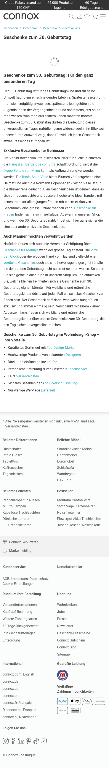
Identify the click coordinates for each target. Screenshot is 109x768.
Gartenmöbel (67, 455)
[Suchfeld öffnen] (71, 16)
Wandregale (66, 474)
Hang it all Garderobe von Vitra (32, 164)
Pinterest (29, 741)
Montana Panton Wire (73, 500)
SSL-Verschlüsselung (61, 383)
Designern (73, 355)
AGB (6, 579)
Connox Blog (67, 647)
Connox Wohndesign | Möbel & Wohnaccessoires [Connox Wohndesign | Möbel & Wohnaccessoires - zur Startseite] (21, 16)
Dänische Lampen (16, 519)
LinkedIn (21, 741)
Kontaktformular (69, 567)
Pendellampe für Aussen (21, 500)
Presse (62, 619)
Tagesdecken (13, 474)
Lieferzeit (48, 390)
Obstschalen (12, 449)
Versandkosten (27, 376)
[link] (95, 16)
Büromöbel (65, 461)
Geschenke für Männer (20, 250)
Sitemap (63, 654)
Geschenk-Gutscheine (73, 633)
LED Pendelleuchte (17, 525)
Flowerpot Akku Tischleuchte (79, 519)
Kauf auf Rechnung (17, 612)
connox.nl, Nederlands (19, 717)
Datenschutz (39, 579)
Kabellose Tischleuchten (21, 512)
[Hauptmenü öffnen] (103, 16)
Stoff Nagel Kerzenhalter (76, 506)
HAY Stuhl (64, 480)
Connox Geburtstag (20, 542)
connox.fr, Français (17, 703)
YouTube (44, 741)
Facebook (13, 741)
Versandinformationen (20, 605)
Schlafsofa (65, 468)
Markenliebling (17, 551)
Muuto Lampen (14, 506)
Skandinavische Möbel (74, 449)
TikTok (36, 741)
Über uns (64, 594)
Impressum (19, 579)
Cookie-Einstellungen (18, 584)
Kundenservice (76, 369)
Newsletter (65, 626)
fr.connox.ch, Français (19, 710)
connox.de (10, 681)
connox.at (10, 689)
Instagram (6, 741)
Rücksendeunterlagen (19, 633)
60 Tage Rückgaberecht (20, 626)
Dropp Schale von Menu (21, 171)
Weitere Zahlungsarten (20, 619)
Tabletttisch (12, 461)
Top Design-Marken (61, 348)
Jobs (61, 612)
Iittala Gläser (12, 455)
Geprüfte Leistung (71, 664)
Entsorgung (11, 640)
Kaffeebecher (13, 468)
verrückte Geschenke (19, 263)
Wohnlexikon (67, 605)
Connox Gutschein (71, 640)
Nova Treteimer (68, 512)
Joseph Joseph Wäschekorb (78, 525)
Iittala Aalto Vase (35, 177)
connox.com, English (18, 674)
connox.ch (10, 696)
